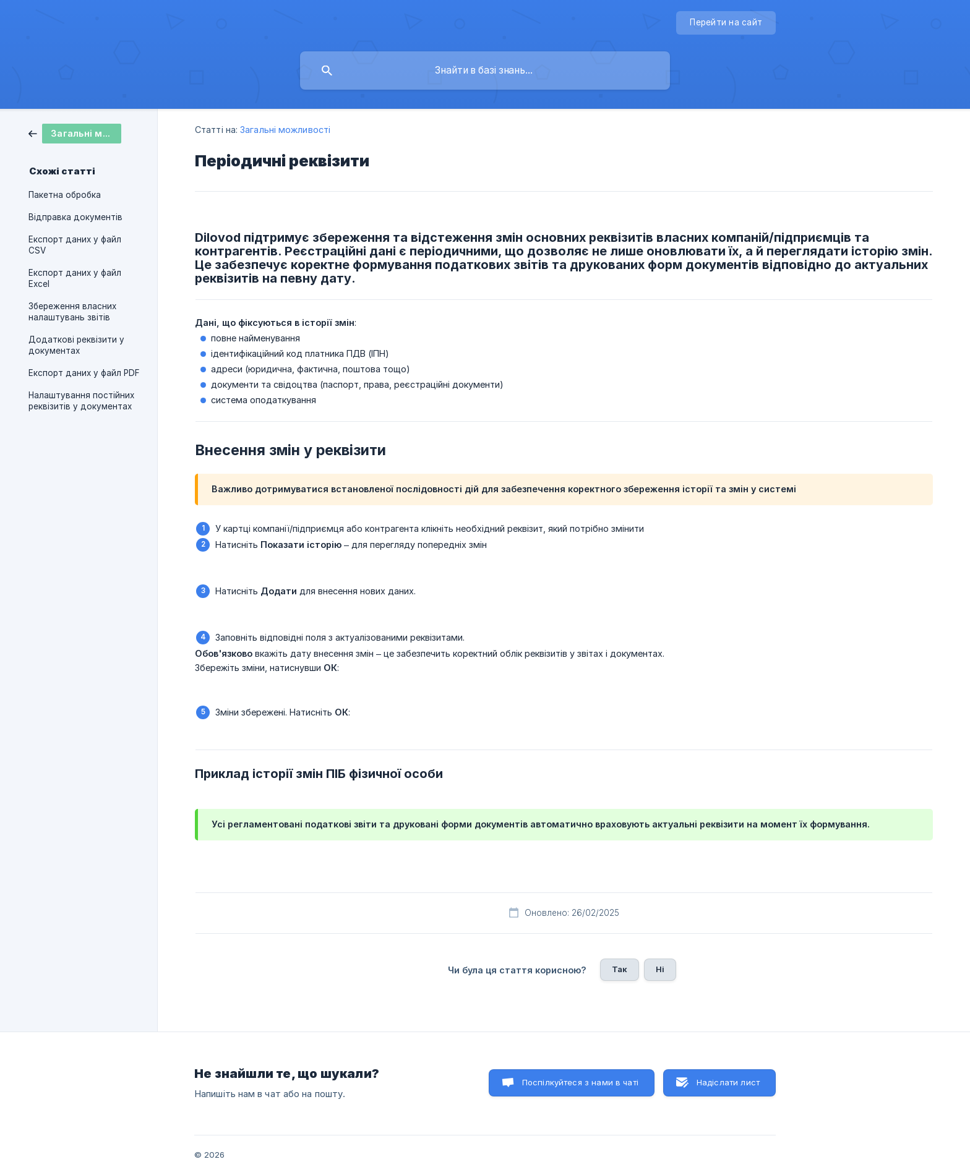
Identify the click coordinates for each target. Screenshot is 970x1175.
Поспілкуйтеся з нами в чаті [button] (580, 1082)
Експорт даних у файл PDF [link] (84, 373)
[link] (74, 133)
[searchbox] (485, 70)
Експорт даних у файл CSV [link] (74, 244)
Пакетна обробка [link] (64, 195)
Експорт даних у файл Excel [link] (74, 278)
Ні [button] (660, 969)
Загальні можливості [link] (285, 129)
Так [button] (619, 969)
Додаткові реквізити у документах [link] (76, 345)
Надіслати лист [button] (728, 1082)
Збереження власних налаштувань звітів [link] (72, 311)
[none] (726, 23)
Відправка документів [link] (75, 217)
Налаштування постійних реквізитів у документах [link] (81, 400)
